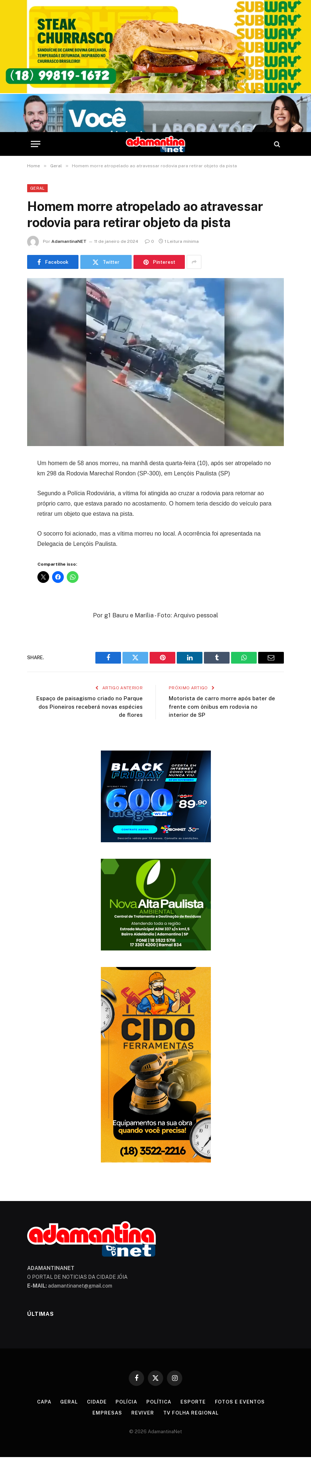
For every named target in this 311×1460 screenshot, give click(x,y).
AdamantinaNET (69, 241)
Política (158, 1402)
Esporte (192, 1402)
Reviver (142, 1413)
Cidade (96, 1402)
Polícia (126, 1402)
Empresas (107, 1413)
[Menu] (35, 144)
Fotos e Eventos (240, 1402)
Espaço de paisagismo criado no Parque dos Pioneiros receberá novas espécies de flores (89, 706)
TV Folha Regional (190, 1413)
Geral (37, 188)
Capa (44, 1402)
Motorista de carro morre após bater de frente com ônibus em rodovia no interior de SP (222, 706)
